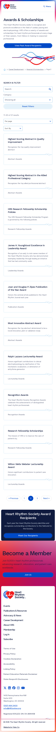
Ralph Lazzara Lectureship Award (25, 356)
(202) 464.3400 (10, 705)
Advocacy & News (12, 615)
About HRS (8, 625)
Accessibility (9, 664)
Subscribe (8, 639)
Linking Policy (9, 669)
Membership (9, 629)
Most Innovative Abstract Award (24, 323)
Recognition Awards (18, 395)
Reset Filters (28, 106)
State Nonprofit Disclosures (15, 679)
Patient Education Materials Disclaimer (20, 674)
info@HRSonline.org (12, 708)
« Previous (13, 498)
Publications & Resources (15, 610)
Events (6, 606)
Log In (6, 634)
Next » (46, 498)
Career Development (13, 620)
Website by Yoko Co (11, 727)
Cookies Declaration (12, 659)
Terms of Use (9, 648)
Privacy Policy (9, 654)
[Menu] (47, 6)
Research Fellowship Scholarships (25, 430)
